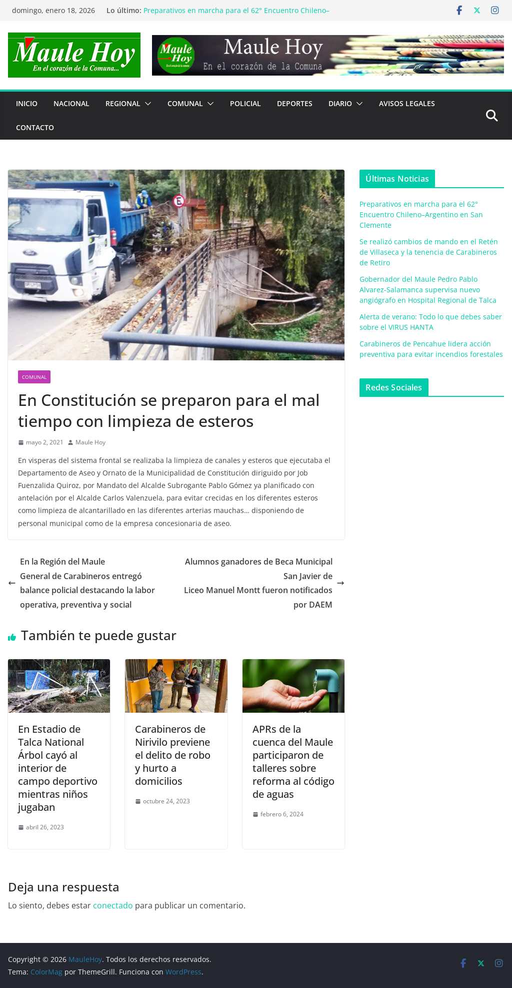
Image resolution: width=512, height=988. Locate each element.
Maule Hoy (91, 442)
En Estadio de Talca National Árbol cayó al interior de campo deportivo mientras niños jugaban (58, 768)
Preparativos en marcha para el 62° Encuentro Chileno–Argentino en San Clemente (421, 214)
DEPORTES (294, 103)
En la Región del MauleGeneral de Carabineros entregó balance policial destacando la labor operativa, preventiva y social (81, 583)
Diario (340, 103)
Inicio (27, 103)
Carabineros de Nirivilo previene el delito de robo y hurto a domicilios (172, 755)
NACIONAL (72, 103)
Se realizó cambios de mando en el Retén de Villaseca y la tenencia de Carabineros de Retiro (429, 252)
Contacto (35, 127)
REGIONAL (123, 103)
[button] (146, 104)
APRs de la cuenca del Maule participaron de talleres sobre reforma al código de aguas (293, 761)
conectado (113, 905)
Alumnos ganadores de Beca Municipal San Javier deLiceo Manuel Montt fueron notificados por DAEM (264, 583)
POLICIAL (245, 103)
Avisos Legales (407, 103)
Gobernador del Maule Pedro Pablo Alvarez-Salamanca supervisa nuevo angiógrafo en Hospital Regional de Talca (428, 289)
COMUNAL (185, 103)
